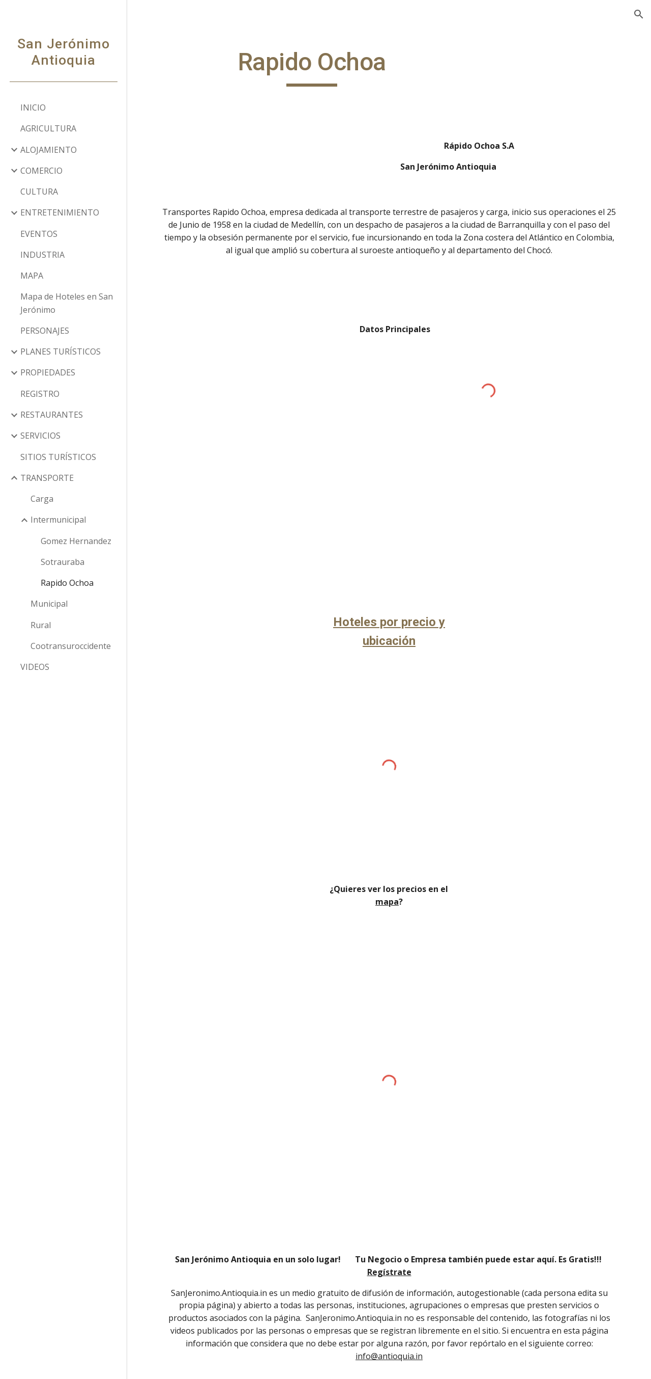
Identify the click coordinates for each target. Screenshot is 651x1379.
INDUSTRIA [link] (42, 254)
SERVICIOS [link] (40, 435)
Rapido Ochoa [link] (67, 582)
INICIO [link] (33, 107)
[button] (639, 14)
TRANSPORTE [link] (47, 477)
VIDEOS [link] (34, 666)
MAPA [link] (31, 275)
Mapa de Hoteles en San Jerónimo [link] (66, 303)
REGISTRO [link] (40, 393)
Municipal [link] (49, 603)
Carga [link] (42, 498)
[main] (312, 67)
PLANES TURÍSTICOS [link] (60, 351)
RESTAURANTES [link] (51, 414)
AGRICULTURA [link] (48, 128)
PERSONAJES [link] (44, 330)
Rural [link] (41, 625)
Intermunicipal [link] (58, 519)
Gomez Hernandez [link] (76, 541)
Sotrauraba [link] (62, 561)
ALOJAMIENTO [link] (48, 149)
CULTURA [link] (39, 191)
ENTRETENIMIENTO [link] (59, 212)
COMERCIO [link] (41, 170)
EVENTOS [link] (38, 233)
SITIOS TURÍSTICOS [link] (58, 457)
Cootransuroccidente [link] (71, 646)
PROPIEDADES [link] (47, 372)
